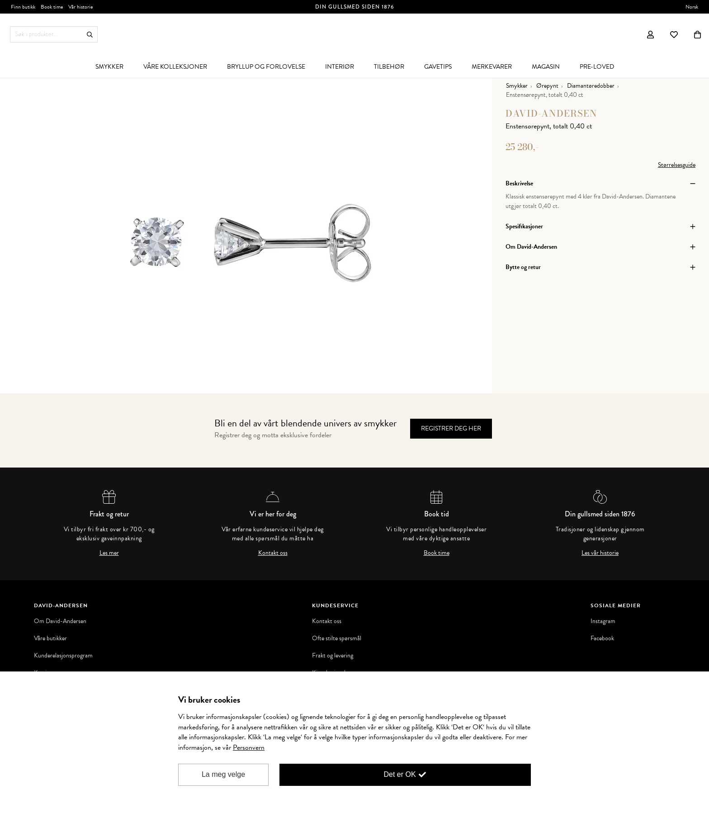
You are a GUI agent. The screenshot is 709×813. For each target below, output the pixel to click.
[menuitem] (109, 66)
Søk (90, 35)
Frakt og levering (332, 655)
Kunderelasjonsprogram (63, 655)
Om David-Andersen (60, 621)
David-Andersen (551, 113)
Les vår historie (600, 553)
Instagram (603, 621)
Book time (436, 553)
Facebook (602, 638)
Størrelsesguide (676, 165)
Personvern (249, 747)
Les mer (109, 553)
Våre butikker (50, 638)
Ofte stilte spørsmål (336, 638)
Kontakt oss (273, 553)
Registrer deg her (451, 428)
